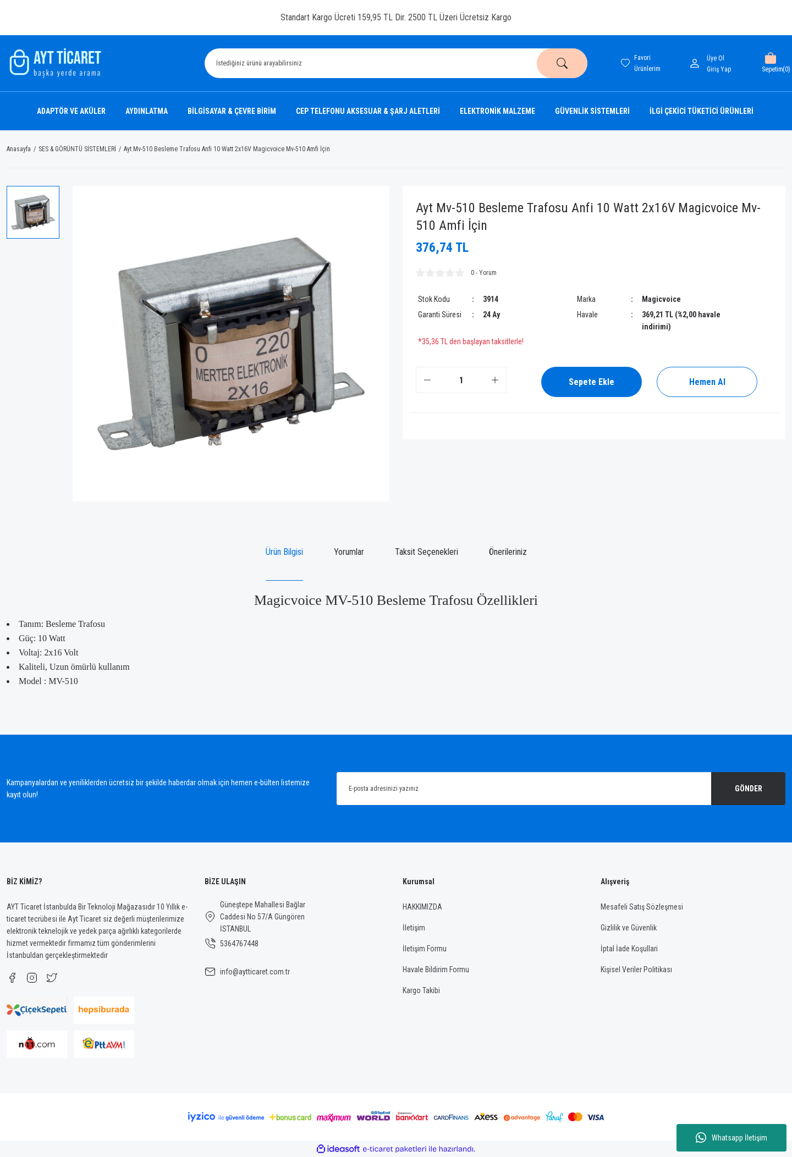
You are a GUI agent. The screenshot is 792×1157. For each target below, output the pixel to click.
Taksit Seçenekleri (426, 552)
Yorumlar (349, 552)
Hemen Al (707, 382)
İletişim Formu (425, 948)
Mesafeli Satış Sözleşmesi (642, 906)
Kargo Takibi (421, 990)
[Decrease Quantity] (427, 380)
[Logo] (54, 63)
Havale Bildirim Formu (436, 969)
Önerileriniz (508, 552)
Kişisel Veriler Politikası (636, 969)
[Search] (396, 63)
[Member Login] (697, 63)
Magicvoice (661, 299)
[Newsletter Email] (561, 788)
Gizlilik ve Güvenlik (629, 927)
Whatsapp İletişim (731, 1138)
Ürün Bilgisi (284, 552)
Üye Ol (715, 58)
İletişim (414, 927)
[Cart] (770, 63)
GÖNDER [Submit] (748, 788)
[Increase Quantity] (495, 380)
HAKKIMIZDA (422, 906)
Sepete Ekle (591, 382)
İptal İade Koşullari (629, 948)
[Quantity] (461, 380)
